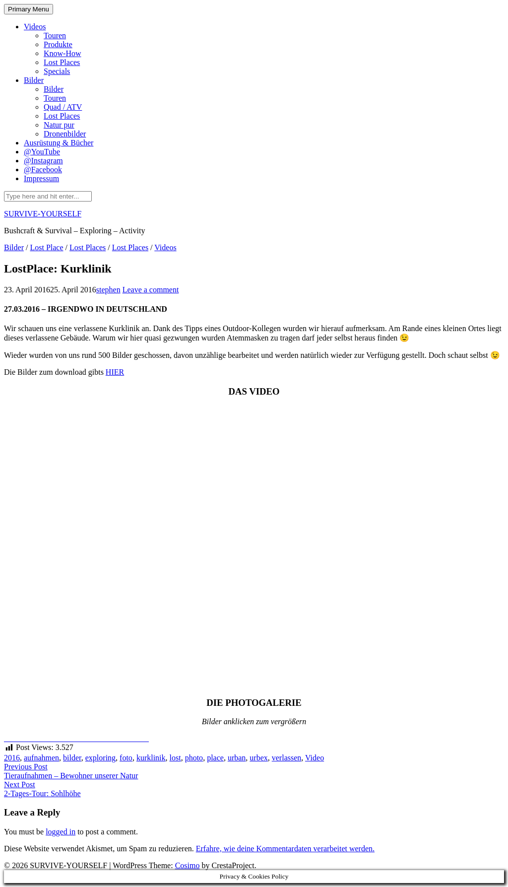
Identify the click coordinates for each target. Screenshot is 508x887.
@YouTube (42, 151)
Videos (35, 26)
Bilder (34, 80)
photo (194, 757)
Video (314, 757)
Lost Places (62, 62)
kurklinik (151, 757)
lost (175, 757)
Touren (55, 35)
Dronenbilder (65, 134)
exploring (100, 757)
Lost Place (46, 247)
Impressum (41, 178)
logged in (60, 831)
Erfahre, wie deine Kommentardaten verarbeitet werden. (285, 848)
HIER (115, 372)
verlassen (287, 757)
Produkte (58, 44)
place (215, 757)
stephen (108, 289)
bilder (72, 757)
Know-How (62, 53)
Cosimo (187, 865)
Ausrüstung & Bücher (58, 142)
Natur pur (59, 125)
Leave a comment (151, 289)
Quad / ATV (63, 107)
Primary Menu (28, 9)
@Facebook (43, 169)
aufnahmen (41, 757)
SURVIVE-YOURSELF (42, 213)
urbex (258, 757)
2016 (12, 757)
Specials (57, 71)
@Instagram (43, 160)
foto (126, 757)
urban (237, 757)
